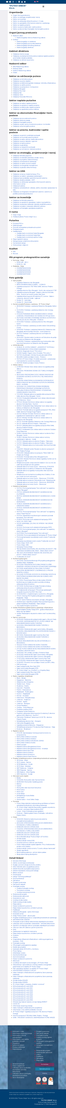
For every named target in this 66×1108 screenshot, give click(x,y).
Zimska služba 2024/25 (20, 980)
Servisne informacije (19, 861)
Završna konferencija (19, 955)
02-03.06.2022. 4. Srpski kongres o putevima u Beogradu (35, 594)
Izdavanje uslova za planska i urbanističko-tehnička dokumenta (21, 1069)
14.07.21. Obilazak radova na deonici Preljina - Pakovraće (35, 443)
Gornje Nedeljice (22, 705)
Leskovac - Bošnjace (23, 703)
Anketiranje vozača (19, 953)
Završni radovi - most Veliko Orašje (28, 799)
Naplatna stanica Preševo (25, 752)
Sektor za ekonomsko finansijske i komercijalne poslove (31, 29)
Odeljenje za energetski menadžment (25, 165)
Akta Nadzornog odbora (21, 67)
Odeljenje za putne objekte (22, 81)
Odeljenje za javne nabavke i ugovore (25, 141)
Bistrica (19, 784)
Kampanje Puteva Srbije (24, 547)
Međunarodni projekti (20, 894)
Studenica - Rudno (23, 686)
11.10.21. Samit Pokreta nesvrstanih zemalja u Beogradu (35, 600)
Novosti (15, 253)
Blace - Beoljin (21, 678)
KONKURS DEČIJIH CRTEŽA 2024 (28, 833)
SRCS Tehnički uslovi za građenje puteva (26, 867)
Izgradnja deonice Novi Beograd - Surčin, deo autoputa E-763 (36, 290)
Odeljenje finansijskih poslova (22, 122)
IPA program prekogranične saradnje (25, 945)
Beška (19, 778)
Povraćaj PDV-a (18, 223)
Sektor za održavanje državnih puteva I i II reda (28, 21)
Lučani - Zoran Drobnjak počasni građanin (30, 811)
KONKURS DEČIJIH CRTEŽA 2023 (28, 827)
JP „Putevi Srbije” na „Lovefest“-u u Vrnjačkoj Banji (33, 670)
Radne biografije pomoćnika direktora (29, 43)
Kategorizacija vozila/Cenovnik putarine (25, 241)
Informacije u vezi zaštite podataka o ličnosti (27, 1010)
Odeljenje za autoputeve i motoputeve (25, 87)
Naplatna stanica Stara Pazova (26, 756)
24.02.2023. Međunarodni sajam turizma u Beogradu (34, 656)
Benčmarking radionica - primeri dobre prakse (31, 852)
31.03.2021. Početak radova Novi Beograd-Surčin (32, 457)
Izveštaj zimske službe (20, 900)
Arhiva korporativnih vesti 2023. (23, 992)
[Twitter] (16, 2)
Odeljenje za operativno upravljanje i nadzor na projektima (31, 202)
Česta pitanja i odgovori (20, 245)
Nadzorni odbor (18, 36)
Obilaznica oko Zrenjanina (25, 682)
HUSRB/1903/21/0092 (24, 268)
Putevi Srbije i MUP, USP (25, 543)
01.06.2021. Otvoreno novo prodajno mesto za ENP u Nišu (36, 662)
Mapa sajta (39, 1060)
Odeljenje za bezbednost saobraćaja (24, 161)
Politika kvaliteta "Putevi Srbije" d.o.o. (25, 217)
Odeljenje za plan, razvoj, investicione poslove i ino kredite (31, 124)
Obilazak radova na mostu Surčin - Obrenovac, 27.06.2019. (35, 466)
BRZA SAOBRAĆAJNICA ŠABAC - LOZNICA (31, 284)
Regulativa (15, 1043)
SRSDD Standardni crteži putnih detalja (25, 871)
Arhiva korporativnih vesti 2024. (23, 994)
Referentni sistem (18, 1045)
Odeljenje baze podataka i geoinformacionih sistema (30, 178)
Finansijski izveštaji (19, 943)
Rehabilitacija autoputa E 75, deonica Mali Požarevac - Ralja (36, 727)
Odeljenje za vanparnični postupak (24, 147)
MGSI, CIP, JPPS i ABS (24, 521)
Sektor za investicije (19, 19)
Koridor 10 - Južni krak (24, 300)
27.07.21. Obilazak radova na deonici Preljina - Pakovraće (35, 441)
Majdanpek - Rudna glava (25, 692)
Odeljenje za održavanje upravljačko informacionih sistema (32, 182)
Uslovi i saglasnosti (18, 1066)
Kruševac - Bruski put (23, 729)
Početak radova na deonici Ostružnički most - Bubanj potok (36, 480)
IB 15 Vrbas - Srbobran (24, 766)
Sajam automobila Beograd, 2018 (27, 674)
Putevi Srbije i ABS (23, 545)
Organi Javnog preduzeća (21, 15)
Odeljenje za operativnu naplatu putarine (26, 105)
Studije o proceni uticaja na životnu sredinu (27, 865)
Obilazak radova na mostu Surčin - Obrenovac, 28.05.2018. (35, 482)
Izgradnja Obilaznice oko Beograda (28, 282)
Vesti (14, 929)
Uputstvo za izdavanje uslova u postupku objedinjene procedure (34, 925)
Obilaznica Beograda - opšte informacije (26, 912)
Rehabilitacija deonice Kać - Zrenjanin (29, 721)
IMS (14, 251)
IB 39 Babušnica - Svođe (25, 764)
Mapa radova (17, 904)
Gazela (19, 786)
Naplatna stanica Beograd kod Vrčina (29, 746)
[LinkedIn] (19, 2)
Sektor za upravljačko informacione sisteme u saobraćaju (31, 23)
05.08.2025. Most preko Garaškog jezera (30, 782)
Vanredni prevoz (44, 1069)
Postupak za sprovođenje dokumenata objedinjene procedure (33, 921)
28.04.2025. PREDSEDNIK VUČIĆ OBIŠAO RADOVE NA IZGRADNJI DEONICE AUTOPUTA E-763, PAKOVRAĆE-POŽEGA (35, 376)
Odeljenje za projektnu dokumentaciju (25, 159)
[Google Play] (25, 2)
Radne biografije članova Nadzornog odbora (31, 38)
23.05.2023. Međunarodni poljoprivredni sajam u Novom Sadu (36, 619)
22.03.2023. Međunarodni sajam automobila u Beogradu (35, 654)
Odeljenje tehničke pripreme (22, 156)
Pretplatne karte (18, 229)
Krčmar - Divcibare (23, 696)
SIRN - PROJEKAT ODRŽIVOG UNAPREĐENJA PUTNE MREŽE (34, 1017)
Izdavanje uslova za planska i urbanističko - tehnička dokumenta (34, 923)
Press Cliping (17, 951)
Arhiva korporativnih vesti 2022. (23, 990)
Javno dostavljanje (18, 1077)
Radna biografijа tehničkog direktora (28, 45)
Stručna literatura (18, 878)
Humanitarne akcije (19, 243)
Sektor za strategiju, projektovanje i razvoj (26, 17)
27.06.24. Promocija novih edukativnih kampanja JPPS (34, 519)
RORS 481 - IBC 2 (22, 262)
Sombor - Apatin (22, 701)
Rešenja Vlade (17, 68)
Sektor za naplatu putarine (21, 25)
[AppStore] (22, 2)
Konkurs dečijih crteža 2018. (26, 840)
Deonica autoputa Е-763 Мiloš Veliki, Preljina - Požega (30, 1015)
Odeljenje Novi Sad (19, 91)
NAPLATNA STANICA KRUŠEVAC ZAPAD (30, 741)
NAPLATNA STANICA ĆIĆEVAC (27, 737)
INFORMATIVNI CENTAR (21, 920)
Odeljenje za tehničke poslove (22, 79)
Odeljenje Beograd (19, 89)
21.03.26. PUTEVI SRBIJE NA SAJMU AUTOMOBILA (33, 647)
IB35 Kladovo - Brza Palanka (26, 772)
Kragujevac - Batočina (24, 680)
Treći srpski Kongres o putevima (27, 605)
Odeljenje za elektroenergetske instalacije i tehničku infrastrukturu (34, 83)
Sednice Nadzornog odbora (22, 70)
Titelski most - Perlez (23, 684)
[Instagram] (13, 2)
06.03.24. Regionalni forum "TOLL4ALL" (29, 351)
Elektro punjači (21, 745)
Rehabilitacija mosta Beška (25, 795)
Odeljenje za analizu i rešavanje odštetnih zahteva (29, 206)
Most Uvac (20, 791)
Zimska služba (21, 838)
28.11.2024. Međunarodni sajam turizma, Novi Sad (33, 635)
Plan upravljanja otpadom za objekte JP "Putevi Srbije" (30, 968)
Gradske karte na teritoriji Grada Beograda (30, 233)
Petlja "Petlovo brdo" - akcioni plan (24, 916)
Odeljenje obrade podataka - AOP (24, 180)
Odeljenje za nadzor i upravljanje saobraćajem (27, 176)
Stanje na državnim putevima (22, 906)
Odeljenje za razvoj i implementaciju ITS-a (26, 174)
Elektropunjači (17, 225)
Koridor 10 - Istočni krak (24, 302)
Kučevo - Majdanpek (23, 694)
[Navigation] (43, 6)
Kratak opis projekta (19, 947)
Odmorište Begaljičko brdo (25, 723)
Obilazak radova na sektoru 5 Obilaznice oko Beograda (34, 468)
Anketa (15, 937)
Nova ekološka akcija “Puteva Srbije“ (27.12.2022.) (32, 837)
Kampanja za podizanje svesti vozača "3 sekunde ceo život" (36, 541)
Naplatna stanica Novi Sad (25, 750)
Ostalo (15, 72)
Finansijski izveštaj (19, 886)
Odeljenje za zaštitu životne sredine (24, 163)
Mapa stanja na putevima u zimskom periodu (27, 908)
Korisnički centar (18, 914)
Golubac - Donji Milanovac (25, 707)
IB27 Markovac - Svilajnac (25, 768)
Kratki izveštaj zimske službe (22, 902)
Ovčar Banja (20, 793)
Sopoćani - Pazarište (23, 688)
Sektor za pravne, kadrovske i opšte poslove (27, 27)
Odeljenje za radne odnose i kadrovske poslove (28, 139)
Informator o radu (18, 1031)
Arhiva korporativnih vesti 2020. (23, 986)
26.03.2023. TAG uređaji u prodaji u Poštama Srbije (33, 652)
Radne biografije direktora (25, 47)
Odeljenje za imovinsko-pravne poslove (25, 137)
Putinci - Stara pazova (24, 690)
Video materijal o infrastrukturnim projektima (27, 1008)
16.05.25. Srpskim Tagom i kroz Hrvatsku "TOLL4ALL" (34, 353)
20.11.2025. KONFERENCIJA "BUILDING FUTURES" (33, 568)
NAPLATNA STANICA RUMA (26, 743)
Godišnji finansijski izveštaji (25, 888)
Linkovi (38, 1054)
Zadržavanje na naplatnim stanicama (25, 931)
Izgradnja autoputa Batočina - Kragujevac (30, 725)
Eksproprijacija (17, 1049)
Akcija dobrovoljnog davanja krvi (27, 854)
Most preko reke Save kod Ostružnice (29, 788)
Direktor (15, 39)
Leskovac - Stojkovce (23, 699)
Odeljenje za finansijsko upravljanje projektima (28, 208)
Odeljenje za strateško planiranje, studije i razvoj (28, 157)
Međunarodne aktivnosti (21, 896)
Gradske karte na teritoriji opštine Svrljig (29, 237)
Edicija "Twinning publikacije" (22, 876)
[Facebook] (10, 2)
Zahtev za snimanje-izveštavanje (23, 863)
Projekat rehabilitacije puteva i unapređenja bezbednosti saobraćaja (35, 918)
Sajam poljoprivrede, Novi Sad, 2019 (28, 666)
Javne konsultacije (19, 957)
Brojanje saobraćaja (18, 1047)
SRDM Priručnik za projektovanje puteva (26, 869)
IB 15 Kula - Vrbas (22, 760)
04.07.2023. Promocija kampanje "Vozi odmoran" (32, 533)
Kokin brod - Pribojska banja (26, 698)
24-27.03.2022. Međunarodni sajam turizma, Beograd (34, 660)
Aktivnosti (16, 961)
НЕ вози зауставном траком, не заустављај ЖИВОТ (30, 1002)
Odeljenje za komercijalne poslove (24, 126)
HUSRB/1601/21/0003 (24, 272)
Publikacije (16, 910)
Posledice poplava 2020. (24, 709)
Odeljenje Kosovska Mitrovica (22, 97)
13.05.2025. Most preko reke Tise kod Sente (31, 780)
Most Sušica (20, 790)
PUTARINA (44, 1064)
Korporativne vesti (19, 898)
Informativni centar (19, 184)
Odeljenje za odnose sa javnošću (23, 60)
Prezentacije (17, 874)
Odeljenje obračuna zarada (21, 120)
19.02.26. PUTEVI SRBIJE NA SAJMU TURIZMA (32, 645)
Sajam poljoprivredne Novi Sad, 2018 (28, 672)
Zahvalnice (16, 880)
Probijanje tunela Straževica (25, 711)
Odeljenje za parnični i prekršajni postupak (26, 135)
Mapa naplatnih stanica (20, 239)
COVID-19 (16, 1004)
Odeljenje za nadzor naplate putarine (25, 103)
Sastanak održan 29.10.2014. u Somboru (26, 949)
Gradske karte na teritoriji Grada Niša (28, 235)
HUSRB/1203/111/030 (23, 274)
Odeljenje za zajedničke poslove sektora (26, 109)
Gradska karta (17, 231)
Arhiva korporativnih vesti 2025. (23, 996)
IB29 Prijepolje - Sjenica (24, 770)
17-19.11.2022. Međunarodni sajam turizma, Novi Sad (33, 658)
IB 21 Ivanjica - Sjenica (24, 762)
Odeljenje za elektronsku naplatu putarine (26, 107)
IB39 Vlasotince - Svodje (24, 774)
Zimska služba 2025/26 (20, 982)
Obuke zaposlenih (22, 850)
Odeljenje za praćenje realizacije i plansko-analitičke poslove (32, 204)
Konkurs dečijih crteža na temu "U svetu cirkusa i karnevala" (36, 848)
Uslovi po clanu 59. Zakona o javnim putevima (28, 927)
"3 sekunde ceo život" (24, 557)
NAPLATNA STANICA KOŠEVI (26, 739)
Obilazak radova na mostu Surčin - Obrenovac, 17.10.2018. (35, 478)
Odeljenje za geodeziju (20, 145)
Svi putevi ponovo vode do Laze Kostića (30, 842)
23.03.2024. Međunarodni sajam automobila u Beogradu (35, 629)
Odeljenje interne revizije (21, 54)
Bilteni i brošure (18, 873)
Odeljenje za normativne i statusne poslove (27, 149)
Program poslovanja (19, 882)
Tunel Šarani (20, 797)
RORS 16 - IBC (21, 264)
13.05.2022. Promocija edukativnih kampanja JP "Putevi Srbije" (37, 535)
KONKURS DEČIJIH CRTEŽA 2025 (28, 835)
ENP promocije (22, 664)
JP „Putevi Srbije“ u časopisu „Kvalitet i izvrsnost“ (28, 984)
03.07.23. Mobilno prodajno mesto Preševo (30, 363)
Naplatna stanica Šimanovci (26, 754)
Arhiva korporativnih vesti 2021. (23, 988)
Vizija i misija (17, 215)
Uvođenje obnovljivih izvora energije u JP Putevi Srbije (30, 963)
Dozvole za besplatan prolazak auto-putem (27, 227)
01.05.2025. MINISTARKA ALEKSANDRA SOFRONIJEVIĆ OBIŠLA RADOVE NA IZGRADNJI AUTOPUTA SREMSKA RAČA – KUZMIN (35, 382)
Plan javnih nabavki (19, 884)
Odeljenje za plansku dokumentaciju (24, 167)
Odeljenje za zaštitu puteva (22, 85)
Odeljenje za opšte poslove (21, 143)
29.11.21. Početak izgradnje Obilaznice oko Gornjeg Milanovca (36, 421)
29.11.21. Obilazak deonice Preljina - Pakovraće (31, 423)
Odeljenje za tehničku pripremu (23, 200)
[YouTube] (7, 2)
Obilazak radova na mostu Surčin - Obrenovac (31, 484)
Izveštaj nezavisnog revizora (26, 892)
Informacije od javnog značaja (22, 1006)
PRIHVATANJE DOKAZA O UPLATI (24, 970)
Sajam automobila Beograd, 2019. (27, 668)
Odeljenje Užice (18, 95)
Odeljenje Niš (17, 93)
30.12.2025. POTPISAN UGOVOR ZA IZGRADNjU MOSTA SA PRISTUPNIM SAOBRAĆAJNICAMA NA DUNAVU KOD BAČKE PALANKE (36, 576)
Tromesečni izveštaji (23, 890)
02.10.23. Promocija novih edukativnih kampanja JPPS (34, 527)
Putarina (15, 935)
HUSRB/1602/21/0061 (24, 270)
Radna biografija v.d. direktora (26, 41)
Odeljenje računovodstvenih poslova (24, 118)
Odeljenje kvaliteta (19, 186)
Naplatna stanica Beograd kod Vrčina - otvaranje (32, 748)
